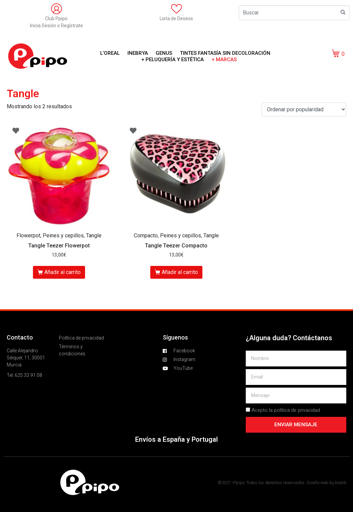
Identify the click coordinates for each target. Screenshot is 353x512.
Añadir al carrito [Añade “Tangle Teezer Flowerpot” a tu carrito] (62, 272)
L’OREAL (110, 53)
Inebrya (137, 53)
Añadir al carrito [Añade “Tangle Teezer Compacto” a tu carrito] (180, 272)
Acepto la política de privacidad (285, 410)
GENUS (164, 53)
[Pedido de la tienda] (304, 109)
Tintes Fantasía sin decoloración (225, 53)
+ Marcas (224, 59)
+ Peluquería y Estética (172, 59)
